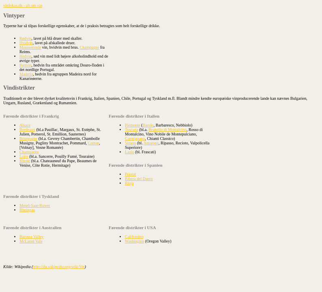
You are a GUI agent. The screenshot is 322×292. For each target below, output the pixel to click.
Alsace (24, 125)
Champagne (89, 47)
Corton (93, 143)
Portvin (25, 65)
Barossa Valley (31, 236)
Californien (134, 236)
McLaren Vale (31, 241)
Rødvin (25, 38)
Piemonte (132, 125)
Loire (23, 156)
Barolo (148, 125)
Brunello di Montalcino (167, 129)
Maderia (26, 74)
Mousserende (30, 47)
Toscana (131, 129)
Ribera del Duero (139, 178)
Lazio (129, 152)
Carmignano (135, 138)
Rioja (129, 183)
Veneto (130, 143)
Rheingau (27, 210)
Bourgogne (28, 138)
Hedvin (25, 56)
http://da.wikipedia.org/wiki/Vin (58, 266)
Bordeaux (27, 129)
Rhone (24, 161)
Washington (134, 241)
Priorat (130, 174)
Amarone (151, 143)
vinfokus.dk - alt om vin (22, 5)
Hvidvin (26, 43)
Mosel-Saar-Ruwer (34, 205)
